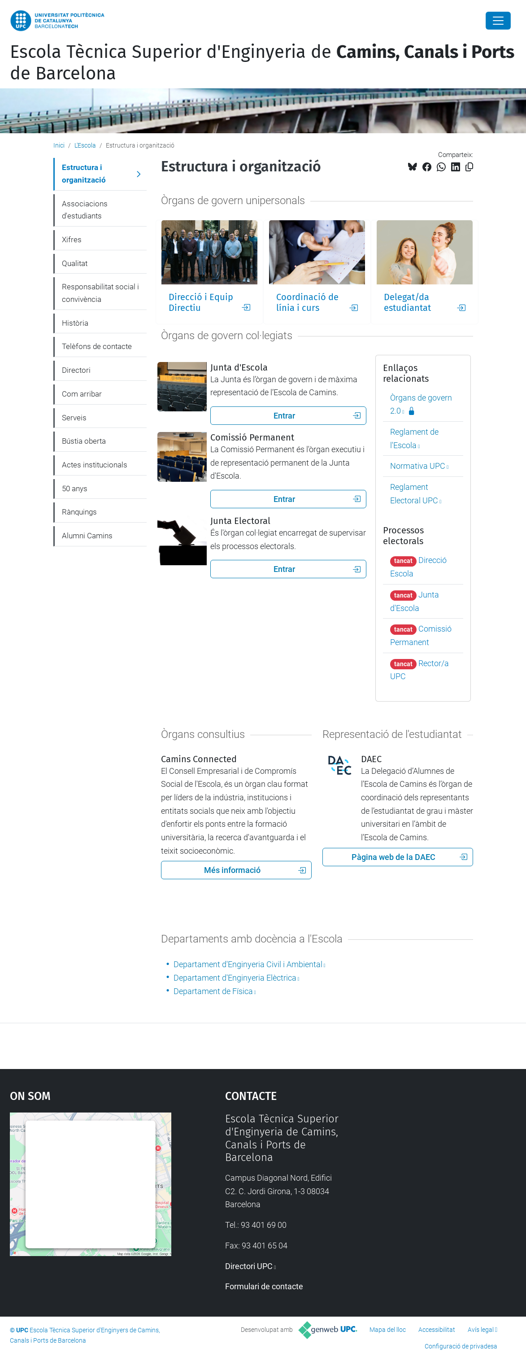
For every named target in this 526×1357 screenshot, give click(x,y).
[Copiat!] (469, 167)
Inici (59, 145)
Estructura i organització (84, 173)
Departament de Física (213, 991)
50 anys (74, 488)
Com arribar (82, 393)
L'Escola (85, 145)
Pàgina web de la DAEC (409, 857)
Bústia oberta (84, 440)
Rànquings (79, 511)
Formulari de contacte (264, 1286)
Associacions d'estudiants (85, 210)
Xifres (72, 239)
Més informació (255, 870)
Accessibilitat (436, 1329)
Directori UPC (249, 1266)
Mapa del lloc (388, 1329)
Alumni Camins (87, 535)
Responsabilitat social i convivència (100, 293)
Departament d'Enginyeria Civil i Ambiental (248, 964)
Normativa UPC (417, 466)
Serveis (74, 417)
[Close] (498, 21)
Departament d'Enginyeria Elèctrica (235, 977)
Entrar (317, 416)
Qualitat (74, 263)
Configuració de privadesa (461, 1346)
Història (75, 323)
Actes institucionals (94, 464)
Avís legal (481, 1329)
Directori (76, 370)
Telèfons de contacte (97, 346)
